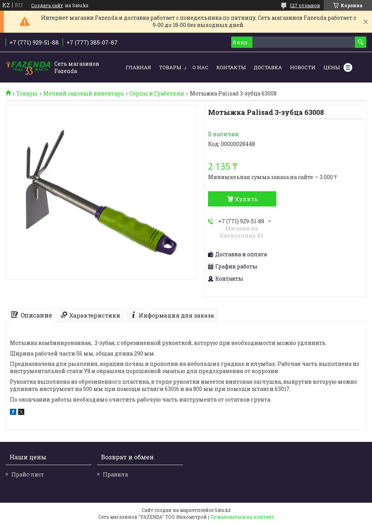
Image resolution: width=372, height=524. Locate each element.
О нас (200, 67)
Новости (302, 67)
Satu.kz (222, 510)
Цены (331, 67)
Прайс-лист (27, 474)
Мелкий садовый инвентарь (83, 93)
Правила (115, 474)
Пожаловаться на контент (242, 517)
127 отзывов (305, 5)
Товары (170, 67)
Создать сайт (47, 5)
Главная (138, 67)
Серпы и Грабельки (156, 93)
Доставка (268, 67)
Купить (246, 199)
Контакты (231, 67)
